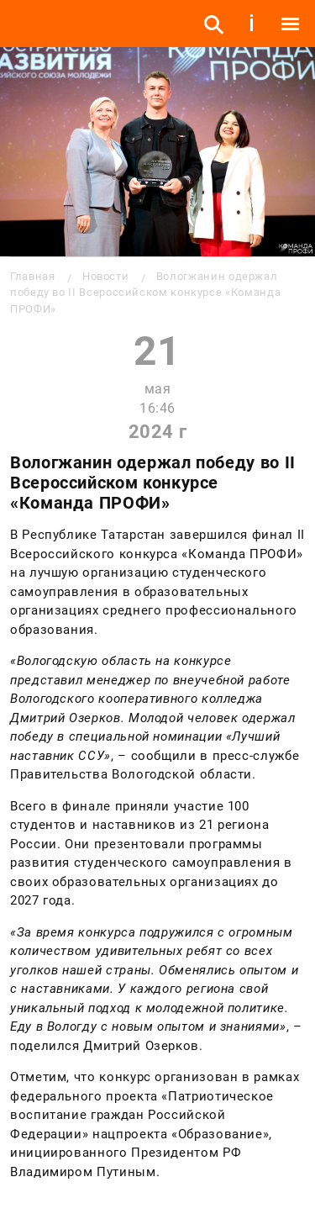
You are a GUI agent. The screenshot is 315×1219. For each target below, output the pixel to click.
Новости (105, 276)
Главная (32, 276)
